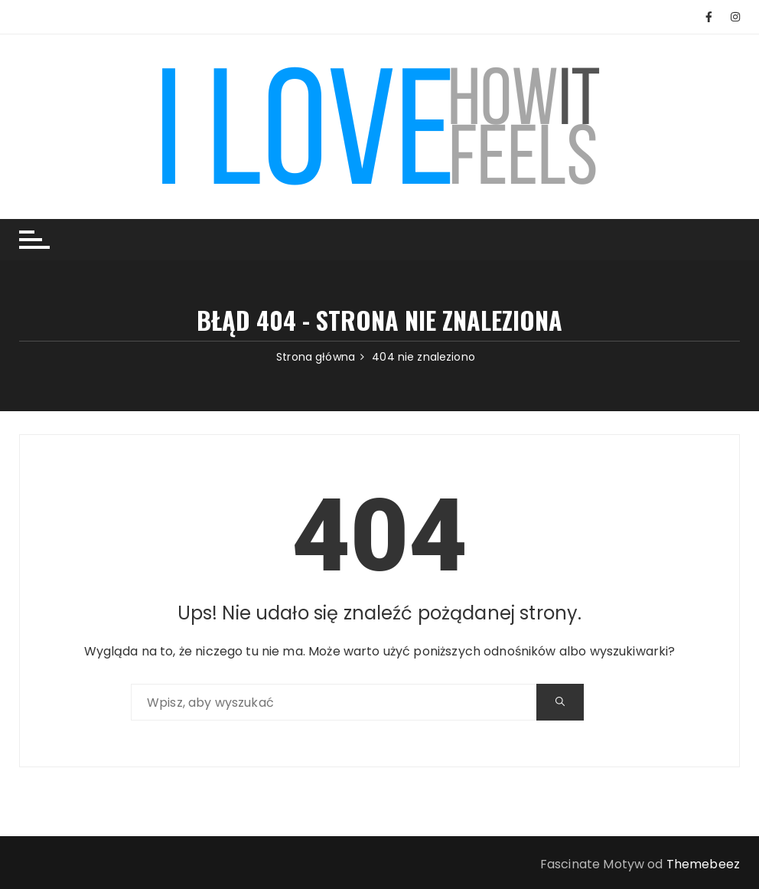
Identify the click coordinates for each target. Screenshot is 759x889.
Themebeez (703, 864)
